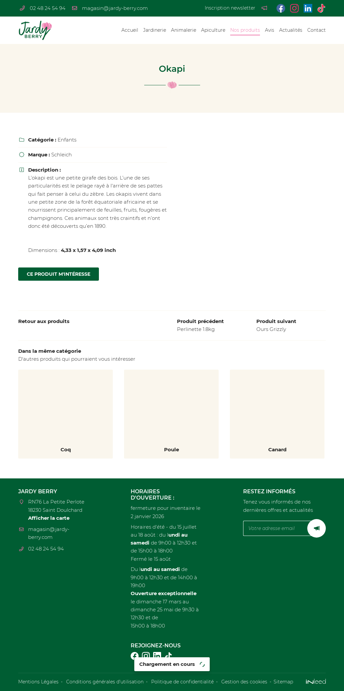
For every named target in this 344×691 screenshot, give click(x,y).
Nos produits (245, 30)
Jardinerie (154, 30)
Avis (269, 30)
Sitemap (283, 681)
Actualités (290, 30)
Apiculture (213, 30)
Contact (316, 30)
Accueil (129, 30)
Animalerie (183, 30)
